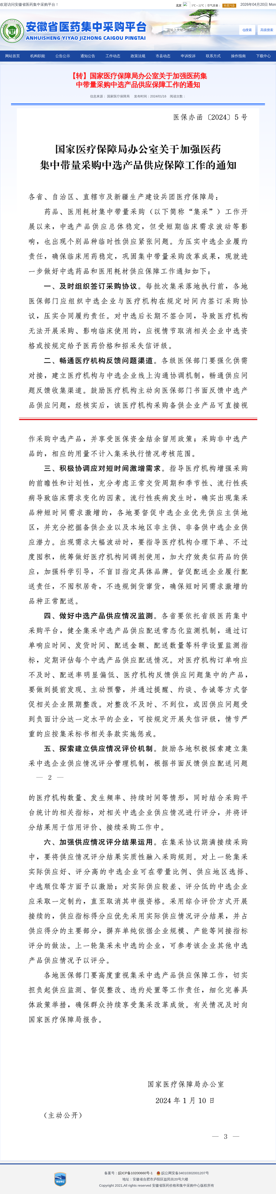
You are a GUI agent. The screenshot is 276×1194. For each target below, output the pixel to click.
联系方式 (213, 56)
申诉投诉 (188, 56)
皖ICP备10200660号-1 (135, 1173)
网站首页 (12, 56)
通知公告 (87, 56)
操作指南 (238, 56)
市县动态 (163, 56)
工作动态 (113, 56)
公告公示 (62, 56)
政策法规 (138, 56)
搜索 (247, 30)
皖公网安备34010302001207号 (182, 1173)
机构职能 (37, 56)
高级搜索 (266, 30)
